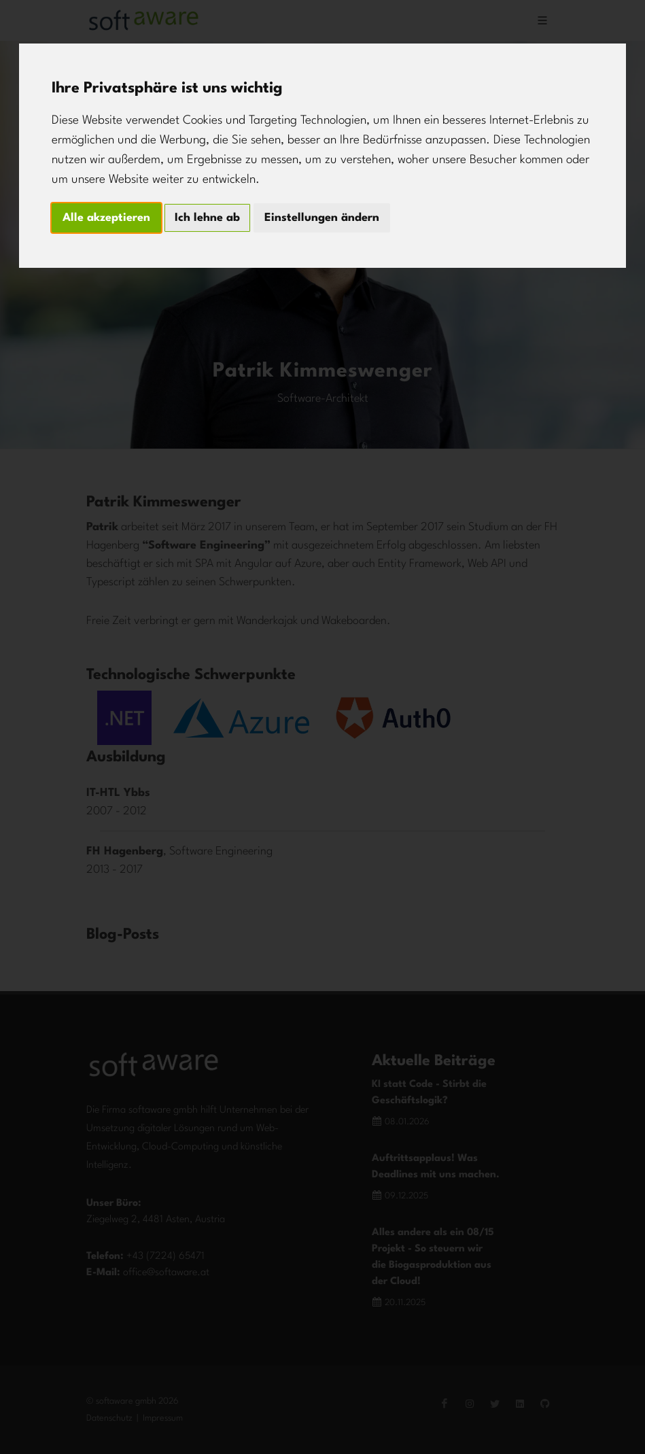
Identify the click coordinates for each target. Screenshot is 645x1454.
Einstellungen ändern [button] (321, 218)
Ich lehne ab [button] (207, 218)
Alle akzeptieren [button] (106, 218)
